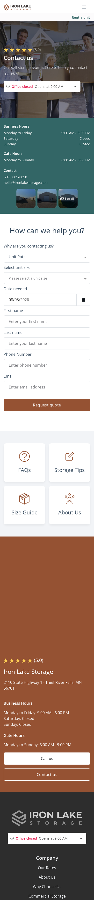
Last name (13, 332)
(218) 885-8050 (15, 177)
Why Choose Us (47, 886)
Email (9, 376)
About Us (47, 877)
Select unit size (17, 267)
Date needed (15, 288)
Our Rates (47, 867)
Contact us (47, 774)
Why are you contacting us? (29, 246)
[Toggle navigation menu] (85, 7)
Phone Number (18, 354)
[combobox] (42, 86)
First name (13, 310)
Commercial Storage (47, 896)
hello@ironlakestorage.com (26, 182)
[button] (26, 198)
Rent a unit (81, 17)
